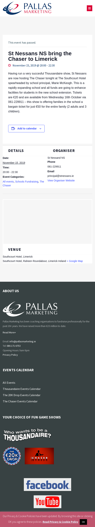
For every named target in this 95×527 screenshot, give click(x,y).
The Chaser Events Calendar (20, 401)
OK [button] (83, 522)
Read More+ (9, 332)
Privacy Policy (10, 354)
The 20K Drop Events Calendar (21, 395)
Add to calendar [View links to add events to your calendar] (27, 128)
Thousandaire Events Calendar (22, 389)
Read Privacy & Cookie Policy (60, 522)
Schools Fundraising (26, 181)
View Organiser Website (61, 180)
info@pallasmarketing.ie (22, 341)
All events (8, 181)
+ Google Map (75, 261)
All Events (9, 382)
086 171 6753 (14, 345)
